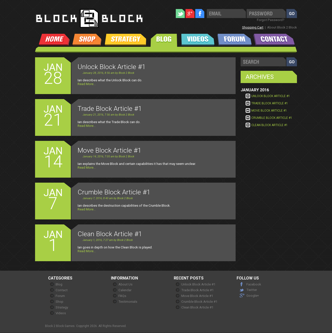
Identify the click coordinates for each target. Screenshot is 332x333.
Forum (60, 296)
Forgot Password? (270, 20)
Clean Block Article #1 (269, 125)
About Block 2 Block (282, 27)
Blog (59, 284)
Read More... (87, 84)
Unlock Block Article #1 (270, 96)
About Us (125, 284)
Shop (59, 301)
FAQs (122, 296)
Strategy (62, 307)
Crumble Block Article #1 (271, 118)
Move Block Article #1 (269, 110)
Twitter (251, 290)
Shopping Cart (252, 27)
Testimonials (127, 301)
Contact (62, 290)
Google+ (252, 295)
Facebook (253, 284)
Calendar (124, 290)
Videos (61, 313)
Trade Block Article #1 (269, 103)
